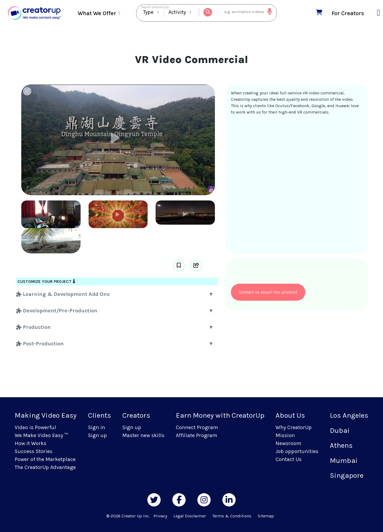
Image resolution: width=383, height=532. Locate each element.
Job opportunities (297, 451)
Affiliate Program (196, 435)
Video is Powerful (35, 427)
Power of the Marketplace (45, 459)
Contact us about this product (268, 292)
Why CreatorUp (294, 427)
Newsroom (288, 443)
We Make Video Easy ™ (41, 435)
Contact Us (289, 459)
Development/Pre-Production (56, 311)
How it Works (30, 443)
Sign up (97, 435)
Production (33, 327)
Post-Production (40, 344)
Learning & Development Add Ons (63, 294)
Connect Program (197, 427)
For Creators (348, 13)
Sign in (96, 427)
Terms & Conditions (231, 515)
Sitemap (266, 515)
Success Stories (33, 451)
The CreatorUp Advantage (45, 467)
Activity (177, 12)
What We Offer (97, 13)
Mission (285, 435)
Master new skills (143, 435)
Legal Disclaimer (189, 515)
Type (148, 12)
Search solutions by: (155, 7)
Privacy (160, 515)
